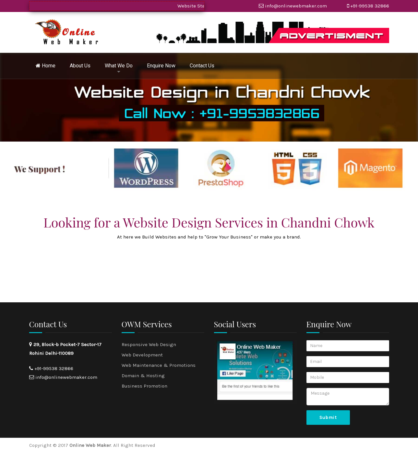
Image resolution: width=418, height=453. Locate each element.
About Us (80, 66)
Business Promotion (144, 386)
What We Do (119, 66)
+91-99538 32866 (369, 6)
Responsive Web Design (149, 344)
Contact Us (202, 66)
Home (45, 66)
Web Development (142, 355)
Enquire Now (161, 66)
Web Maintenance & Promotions (159, 365)
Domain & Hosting (143, 375)
